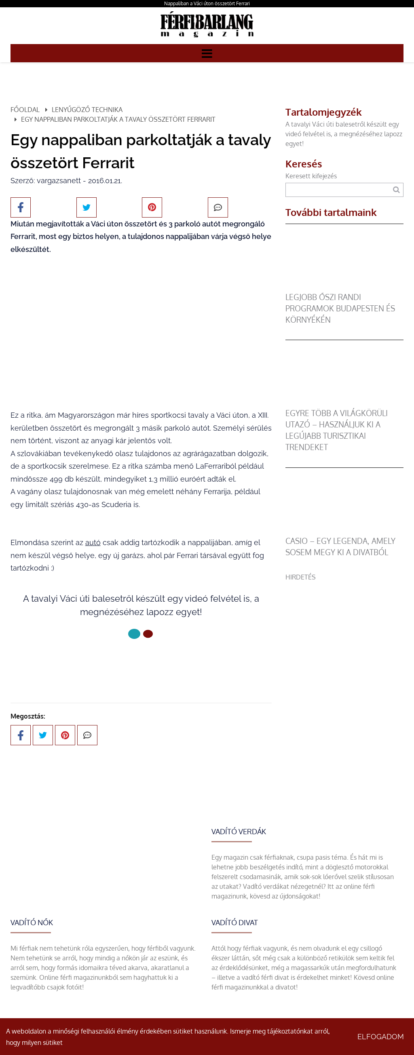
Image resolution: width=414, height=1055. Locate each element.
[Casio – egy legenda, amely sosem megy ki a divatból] (344, 530)
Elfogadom (380, 1036)
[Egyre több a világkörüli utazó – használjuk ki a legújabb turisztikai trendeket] (344, 403)
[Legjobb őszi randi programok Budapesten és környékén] (344, 287)
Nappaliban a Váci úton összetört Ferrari (207, 3)
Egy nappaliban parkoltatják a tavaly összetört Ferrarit (118, 119)
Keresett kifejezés (311, 176)
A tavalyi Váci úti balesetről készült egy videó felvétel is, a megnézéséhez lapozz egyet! (343, 134)
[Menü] (207, 53)
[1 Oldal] (148, 634)
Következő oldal (141, 661)
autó (93, 542)
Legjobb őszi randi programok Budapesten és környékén (340, 308)
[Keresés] (396, 189)
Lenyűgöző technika (87, 110)
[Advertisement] (344, 632)
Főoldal (25, 110)
